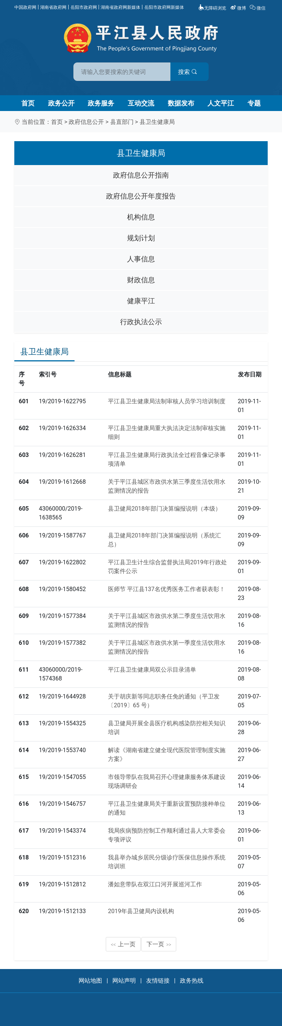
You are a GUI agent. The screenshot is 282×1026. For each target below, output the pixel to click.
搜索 (193, 71)
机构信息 (141, 217)
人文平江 (220, 103)
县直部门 (122, 121)
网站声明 (124, 980)
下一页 (159, 944)
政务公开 (61, 103)
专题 (254, 103)
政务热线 (191, 980)
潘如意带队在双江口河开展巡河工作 (155, 884)
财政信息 (141, 280)
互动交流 (141, 103)
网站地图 (90, 980)
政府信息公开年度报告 (141, 196)
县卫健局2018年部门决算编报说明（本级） (164, 508)
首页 (28, 103)
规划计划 (141, 238)
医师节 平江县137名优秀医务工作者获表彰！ (166, 589)
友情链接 (158, 980)
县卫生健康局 (157, 121)
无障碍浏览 (212, 8)
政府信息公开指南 (141, 175)
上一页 (123, 944)
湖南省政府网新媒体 (120, 7)
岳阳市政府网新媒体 (164, 7)
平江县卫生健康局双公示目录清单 (152, 669)
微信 (258, 8)
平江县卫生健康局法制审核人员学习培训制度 (166, 401)
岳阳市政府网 (83, 7)
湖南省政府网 (53, 7)
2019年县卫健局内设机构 (141, 911)
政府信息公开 (86, 121)
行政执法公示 (141, 322)
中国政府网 (25, 7)
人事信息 (141, 259)
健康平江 (141, 301)
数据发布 (181, 103)
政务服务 (101, 103)
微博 (238, 8)
